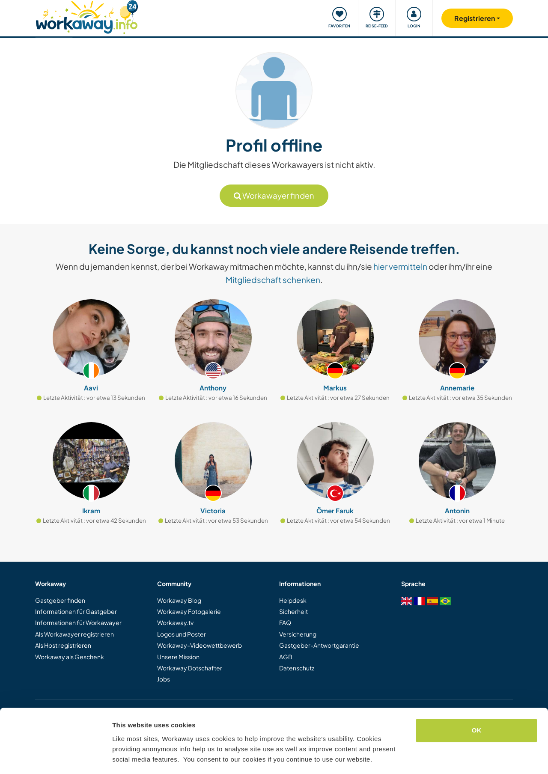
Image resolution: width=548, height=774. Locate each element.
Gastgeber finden (60, 600)
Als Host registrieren (63, 645)
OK (477, 704)
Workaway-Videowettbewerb (199, 645)
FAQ (285, 622)
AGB (285, 657)
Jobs (163, 679)
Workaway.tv (175, 622)
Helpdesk (293, 600)
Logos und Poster (181, 634)
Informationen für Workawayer (78, 622)
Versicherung (297, 634)
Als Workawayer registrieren (74, 634)
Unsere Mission (178, 657)
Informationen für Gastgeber (76, 611)
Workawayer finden (274, 195)
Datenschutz (296, 668)
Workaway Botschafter (189, 668)
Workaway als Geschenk (69, 657)
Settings (125, 757)
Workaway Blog (179, 600)
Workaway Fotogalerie (189, 611)
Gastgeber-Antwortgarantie (319, 645)
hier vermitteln (400, 266)
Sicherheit (293, 611)
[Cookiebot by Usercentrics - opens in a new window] (55, 757)
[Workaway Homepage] (86, 16)
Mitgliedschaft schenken (273, 279)
